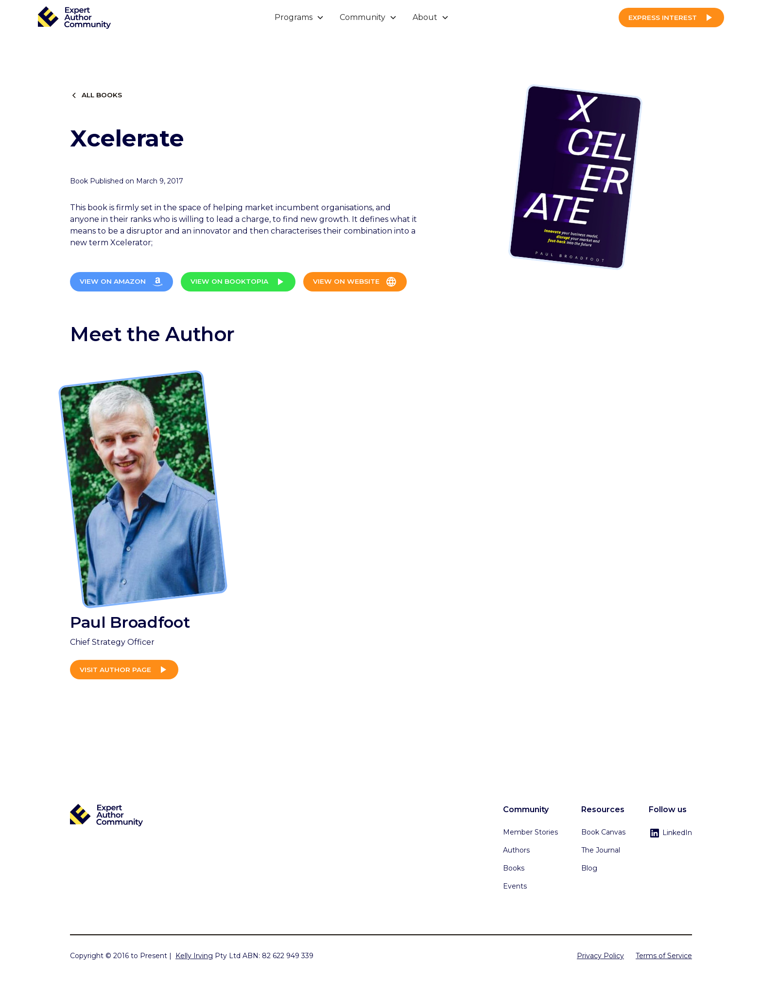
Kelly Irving (194, 955)
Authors (516, 850)
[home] (74, 17)
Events (515, 886)
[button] (299, 17)
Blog (589, 868)
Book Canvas (603, 832)
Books (513, 868)
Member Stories (530, 832)
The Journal (600, 850)
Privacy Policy (600, 955)
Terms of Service (664, 955)
